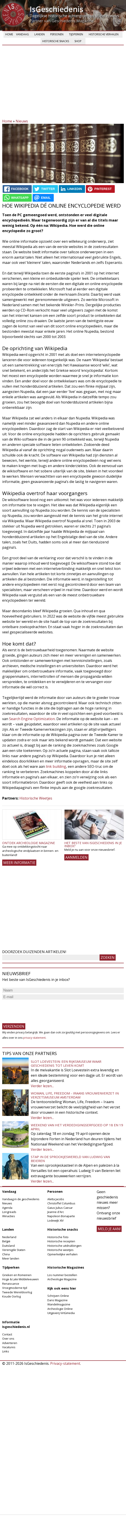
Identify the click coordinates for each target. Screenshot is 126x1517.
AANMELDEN (76, 857)
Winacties (8, 1216)
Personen (56, 34)
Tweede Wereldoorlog (17, 1292)
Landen (39, 34)
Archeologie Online (60, 1309)
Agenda (7, 1208)
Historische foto (58, 1237)
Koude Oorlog (11, 1296)
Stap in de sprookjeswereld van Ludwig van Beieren (70, 1159)
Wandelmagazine (58, 1304)
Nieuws (22, 121)
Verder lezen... (42, 1085)
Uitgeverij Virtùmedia (61, 1313)
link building (56, 766)
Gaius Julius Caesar (60, 1208)
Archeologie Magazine (62, 1279)
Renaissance (10, 1284)
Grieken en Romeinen (17, 1275)
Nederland (9, 1237)
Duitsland (8, 1246)
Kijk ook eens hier (61, 1288)
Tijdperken (76, 34)
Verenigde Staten (13, 1250)
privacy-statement (34, 1038)
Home (9, 34)
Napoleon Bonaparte (61, 1216)
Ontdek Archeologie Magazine (28, 843)
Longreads (9, 1212)
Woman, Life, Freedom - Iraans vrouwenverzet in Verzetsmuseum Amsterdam (75, 1095)
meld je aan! (109, 1228)
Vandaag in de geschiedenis (20, 1199)
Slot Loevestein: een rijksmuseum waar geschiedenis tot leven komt (66, 1063)
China (6, 1254)
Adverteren (9, 1343)
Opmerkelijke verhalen (62, 1254)
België (6, 1241)
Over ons (8, 1339)
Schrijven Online (58, 1296)
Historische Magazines (65, 1267)
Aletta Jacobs (55, 1199)
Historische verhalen (104, 34)
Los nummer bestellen (62, 1275)
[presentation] (35, 1009)
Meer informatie (19, 862)
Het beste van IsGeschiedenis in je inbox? (93, 844)
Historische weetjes (60, 1250)
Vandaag (22, 34)
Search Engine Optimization (32, 718)
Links (5, 1351)
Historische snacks (55, 41)
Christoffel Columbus (61, 1203)
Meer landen (10, 1258)
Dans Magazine (57, 1300)
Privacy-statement (65, 1363)
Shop (78, 41)
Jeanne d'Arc (55, 1212)
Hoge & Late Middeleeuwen (20, 1279)
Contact (7, 1334)
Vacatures (8, 1347)
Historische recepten (61, 1241)
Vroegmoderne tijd (14, 1288)
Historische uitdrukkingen (64, 1246)
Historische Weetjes (35, 798)
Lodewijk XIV (55, 1220)
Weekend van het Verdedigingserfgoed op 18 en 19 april (77, 1127)
